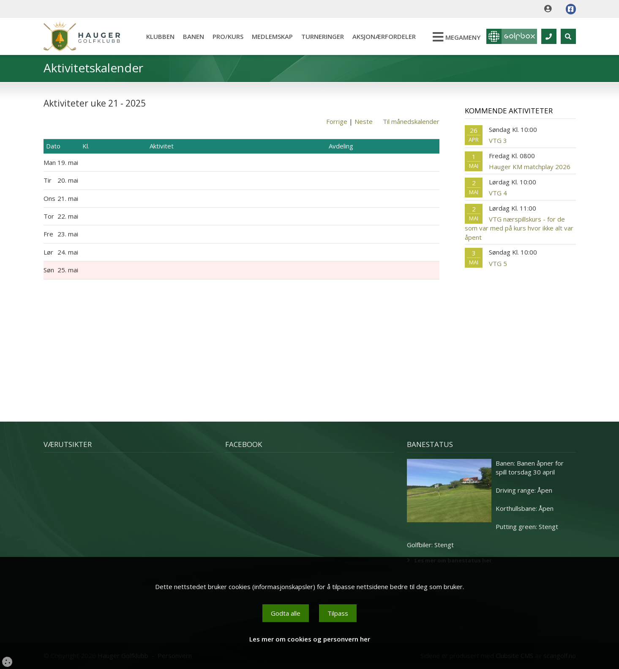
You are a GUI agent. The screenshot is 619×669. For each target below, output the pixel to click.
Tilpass (337, 613)
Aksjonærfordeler (384, 36)
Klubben (160, 36)
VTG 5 (498, 263)
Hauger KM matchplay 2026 (529, 166)
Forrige (336, 121)
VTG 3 (498, 140)
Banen (193, 36)
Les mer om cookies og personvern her (309, 639)
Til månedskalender (411, 121)
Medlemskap (272, 36)
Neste (363, 121)
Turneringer (322, 36)
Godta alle (285, 613)
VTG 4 (498, 193)
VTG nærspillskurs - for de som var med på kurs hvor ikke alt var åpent (519, 228)
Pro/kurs (228, 36)
